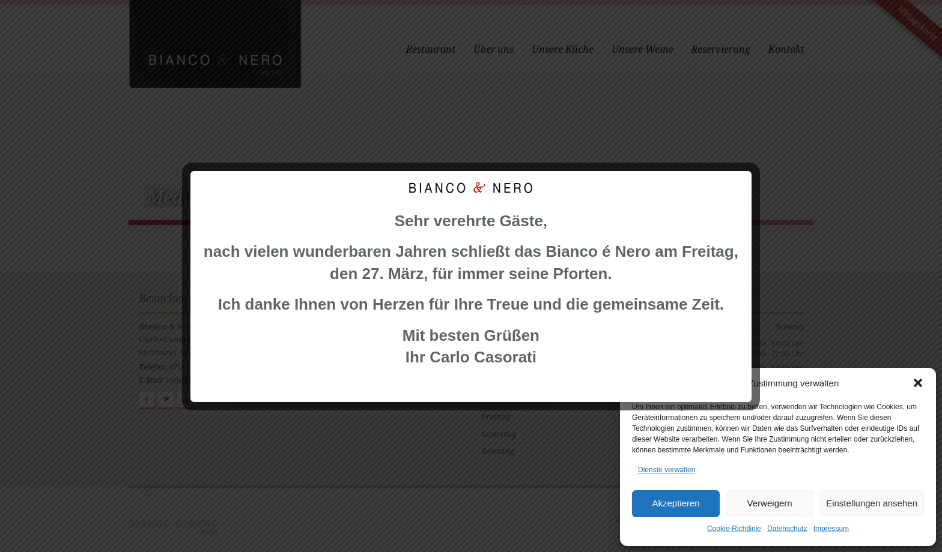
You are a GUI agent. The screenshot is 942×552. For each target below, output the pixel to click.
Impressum (831, 528)
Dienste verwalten (666, 470)
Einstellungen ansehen (871, 503)
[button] (918, 383)
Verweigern (769, 503)
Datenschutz (787, 528)
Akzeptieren (675, 503)
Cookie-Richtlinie (734, 528)
